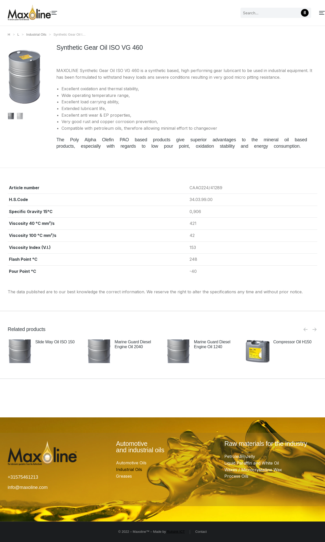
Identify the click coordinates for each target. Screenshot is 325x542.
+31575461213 (23, 477)
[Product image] (20, 351)
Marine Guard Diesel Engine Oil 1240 (212, 344)
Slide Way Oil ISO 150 (55, 342)
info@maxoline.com (28, 487)
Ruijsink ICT (176, 532)
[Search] (253, 13)
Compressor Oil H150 (292, 342)
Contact (201, 532)
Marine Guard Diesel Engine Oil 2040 (133, 344)
